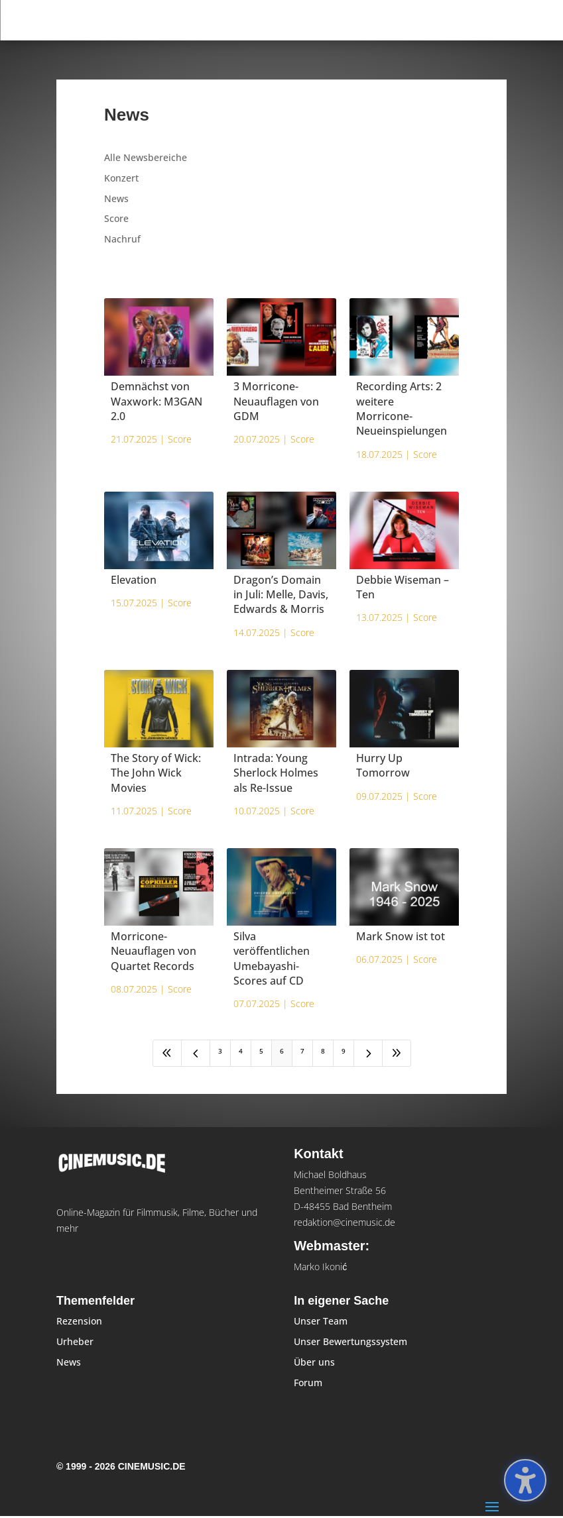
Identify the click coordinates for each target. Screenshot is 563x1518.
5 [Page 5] (261, 1051)
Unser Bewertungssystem (350, 1341)
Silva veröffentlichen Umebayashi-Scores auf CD (271, 958)
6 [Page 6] (282, 1051)
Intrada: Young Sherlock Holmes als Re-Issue (275, 773)
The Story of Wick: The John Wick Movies (156, 773)
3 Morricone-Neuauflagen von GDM (276, 401)
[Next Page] (368, 1053)
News (116, 198)
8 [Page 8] (323, 1051)
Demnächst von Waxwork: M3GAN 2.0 (156, 401)
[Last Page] (396, 1053)
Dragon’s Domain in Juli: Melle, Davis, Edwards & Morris (280, 594)
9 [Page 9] (343, 1051)
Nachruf (122, 239)
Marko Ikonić (320, 1266)
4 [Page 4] (241, 1051)
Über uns (314, 1362)
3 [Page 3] (220, 1051)
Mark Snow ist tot (400, 936)
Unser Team (320, 1321)
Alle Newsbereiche (145, 157)
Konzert (121, 178)
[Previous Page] (195, 1053)
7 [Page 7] (302, 1051)
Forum (308, 1382)
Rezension (79, 1321)
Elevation (133, 579)
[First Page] (167, 1053)
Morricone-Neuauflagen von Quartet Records (153, 951)
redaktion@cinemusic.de (344, 1222)
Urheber (75, 1341)
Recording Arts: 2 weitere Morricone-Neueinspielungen (401, 408)
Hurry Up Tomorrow (383, 765)
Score (116, 218)
